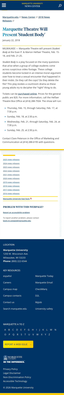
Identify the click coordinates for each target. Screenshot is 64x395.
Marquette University (32, 3)
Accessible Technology (15, 381)
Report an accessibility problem (16, 212)
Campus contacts (12, 295)
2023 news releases (11, 167)
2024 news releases (11, 163)
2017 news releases (11, 190)
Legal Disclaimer (12, 373)
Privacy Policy (10, 369)
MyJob (38, 302)
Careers (7, 282)
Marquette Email (44, 282)
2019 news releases (11, 182)
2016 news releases (11, 193)
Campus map (10, 289)
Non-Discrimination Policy (17, 377)
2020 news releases (11, 178)
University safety (44, 308)
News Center (32, 6)
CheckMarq (41, 289)
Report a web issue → (18, 344)
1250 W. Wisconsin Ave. (15, 253)
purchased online (27, 93)
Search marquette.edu (15, 308)
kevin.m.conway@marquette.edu (17, 221)
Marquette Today (44, 275)
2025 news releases (11, 159)
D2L (37, 295)
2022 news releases (11, 171)
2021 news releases (11, 174)
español (7, 275)
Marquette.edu (11, 17)
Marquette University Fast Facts (16, 199)
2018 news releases (11, 186)
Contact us (8, 302)
